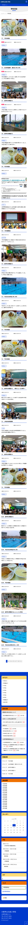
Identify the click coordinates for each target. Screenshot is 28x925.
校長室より (6, 683)
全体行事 (5, 702)
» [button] (21, 661)
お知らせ (5, 680)
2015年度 (5, 803)
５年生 (5, 695)
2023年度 (5, 789)
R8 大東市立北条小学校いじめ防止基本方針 (14, 722)
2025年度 (5, 785)
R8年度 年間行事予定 (9, 735)
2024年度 (5, 787)
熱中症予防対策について (10, 731)
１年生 (5, 685)
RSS (6, 898)
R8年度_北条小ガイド (9, 733)
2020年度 (5, 794)
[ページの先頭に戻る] (26, 923)
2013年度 (5, 806)
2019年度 (5, 796)
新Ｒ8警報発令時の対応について (14, 715)
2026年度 (5, 783)
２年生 (5, 688)
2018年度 (5, 797)
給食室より (6, 699)
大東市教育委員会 (6, 891)
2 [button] (8, 661)
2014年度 (5, 805)
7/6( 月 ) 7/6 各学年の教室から (8, 770)
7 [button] (16, 661)
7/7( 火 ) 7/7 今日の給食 (7, 761)
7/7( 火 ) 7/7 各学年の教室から (8, 767)
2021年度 (5, 792)
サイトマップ (5, 920)
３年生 (5, 690)
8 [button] (18, 661)
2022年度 (5, 790)
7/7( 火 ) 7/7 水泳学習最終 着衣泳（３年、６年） (12, 764)
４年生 (5, 692)
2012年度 (5, 808)
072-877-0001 (8, 916)
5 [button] (13, 661)
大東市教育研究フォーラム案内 (14, 742)
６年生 (5, 697)
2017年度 (5, 799)
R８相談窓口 (10, 728)
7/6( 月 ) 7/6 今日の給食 (7, 773)
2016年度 (5, 801)
